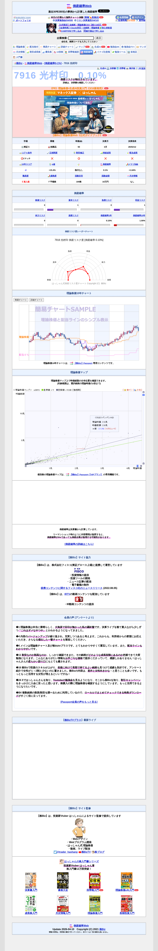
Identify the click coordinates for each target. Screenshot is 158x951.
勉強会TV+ (128, 47)
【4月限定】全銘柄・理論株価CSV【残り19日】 (80, 25)
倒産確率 (86, 52)
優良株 (47, 52)
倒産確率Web (82, 6)
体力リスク (40, 215)
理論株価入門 (95, 913)
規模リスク (74, 215)
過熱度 (53, 176)
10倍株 (58, 52)
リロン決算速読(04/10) (86, 20)
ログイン (137, 17)
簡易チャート (48, 47)
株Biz (18, 63)
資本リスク (74, 200)
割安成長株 (33, 52)
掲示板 (130, 68)
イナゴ (133, 164)
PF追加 (140, 68)
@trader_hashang (66, 852)
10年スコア (27, 164)
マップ (80, 47)
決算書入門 (31, 890)
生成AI (96, 47)
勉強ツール (119, 52)
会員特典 (121, 20)
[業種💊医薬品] (91, 17)
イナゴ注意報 (102, 52)
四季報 (120, 68)
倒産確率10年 (139, 215)
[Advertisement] (79, 502)
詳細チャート (66, 47)
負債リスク (107, 200)
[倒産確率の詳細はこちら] (79, 544)
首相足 (132, 52)
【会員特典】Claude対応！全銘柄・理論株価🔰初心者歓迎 (85, 28)
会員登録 (122, 17)
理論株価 (19, 47)
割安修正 (80, 153)
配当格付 (32, 47)
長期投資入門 (127, 913)
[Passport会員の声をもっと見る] (78, 702)
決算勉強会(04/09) (63, 20)
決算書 (111, 68)
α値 (53, 164)
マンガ (141, 47)
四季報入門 (93, 890)
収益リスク (140, 200)
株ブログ (97, 852)
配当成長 (133, 153)
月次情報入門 (63, 913)
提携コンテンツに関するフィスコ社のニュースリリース (71, 588)
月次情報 (19, 52)
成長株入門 (31, 913)
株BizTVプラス (72, 720)
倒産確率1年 (106, 215)
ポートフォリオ (22, 20)
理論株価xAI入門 (124, 890)
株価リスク (40, 200)
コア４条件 (27, 153)
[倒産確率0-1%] (53, 63)
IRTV (67, 594)
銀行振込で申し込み (93, 31)
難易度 (26, 176)
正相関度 (53, 153)
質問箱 (140, 20)
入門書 (18, 57)
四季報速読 (72, 52)
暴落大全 (63, 890)
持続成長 (107, 153)
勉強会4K (113, 47)
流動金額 (106, 176)
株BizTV (84, 852)
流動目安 (79, 176)
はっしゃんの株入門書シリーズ (79, 861)
